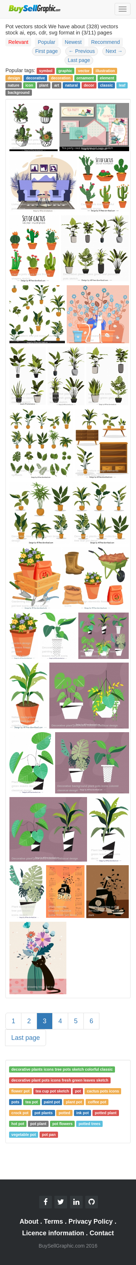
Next (114, 51)
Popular (46, 42)
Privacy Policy (91, 1221)
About (29, 1221)
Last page (79, 60)
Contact (102, 1233)
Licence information (53, 1233)
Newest (73, 42)
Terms (53, 1221)
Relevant (18, 42)
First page (46, 51)
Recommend (105, 42)
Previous (82, 51)
